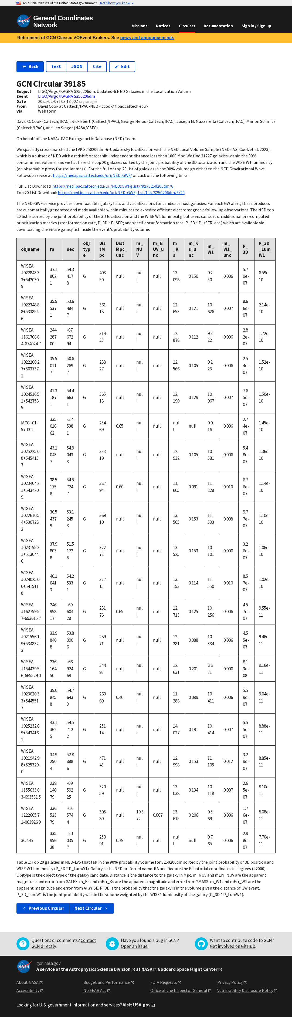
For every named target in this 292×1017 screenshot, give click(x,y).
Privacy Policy (230, 982)
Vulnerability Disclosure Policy (245, 990)
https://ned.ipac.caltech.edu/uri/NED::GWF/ (92, 175)
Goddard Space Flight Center (188, 969)
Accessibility (27, 990)
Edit (122, 66)
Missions (139, 25)
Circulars (187, 25)
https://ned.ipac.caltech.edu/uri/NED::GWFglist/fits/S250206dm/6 (112, 186)
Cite (97, 66)
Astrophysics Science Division (100, 969)
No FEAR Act (94, 990)
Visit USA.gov (137, 1005)
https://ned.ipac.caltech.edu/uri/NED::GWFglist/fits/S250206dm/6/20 (121, 192)
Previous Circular (43, 908)
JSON (77, 66)
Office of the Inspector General (178, 990)
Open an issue (134, 946)
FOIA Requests (163, 982)
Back (30, 66)
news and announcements (147, 37)
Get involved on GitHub (232, 946)
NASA (146, 969)
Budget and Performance (106, 982)
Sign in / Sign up (256, 25)
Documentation (218, 25)
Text (56, 66)
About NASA (27, 982)
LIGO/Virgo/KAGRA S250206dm (66, 96)
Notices (163, 25)
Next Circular (91, 908)
